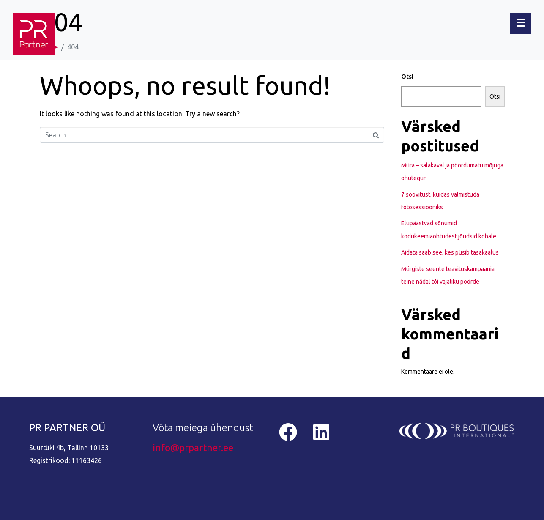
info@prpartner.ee (193, 447)
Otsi (407, 76)
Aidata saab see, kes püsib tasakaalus (450, 252)
